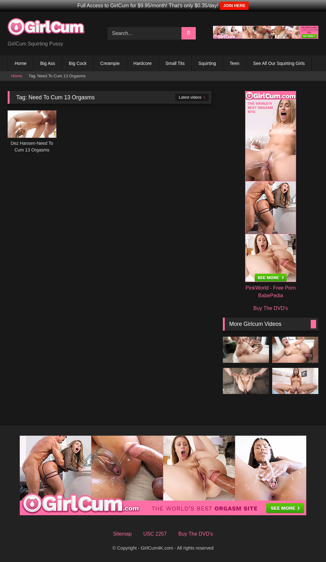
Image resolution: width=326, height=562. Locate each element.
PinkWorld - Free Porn (270, 288)
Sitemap (122, 534)
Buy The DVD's (270, 308)
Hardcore (142, 63)
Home (20, 63)
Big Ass (47, 63)
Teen (234, 63)
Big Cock (78, 63)
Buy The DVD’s (195, 534)
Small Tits (175, 63)
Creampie (110, 63)
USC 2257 (155, 534)
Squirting (207, 63)
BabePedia (270, 295)
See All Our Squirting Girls (279, 63)
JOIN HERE (234, 5)
